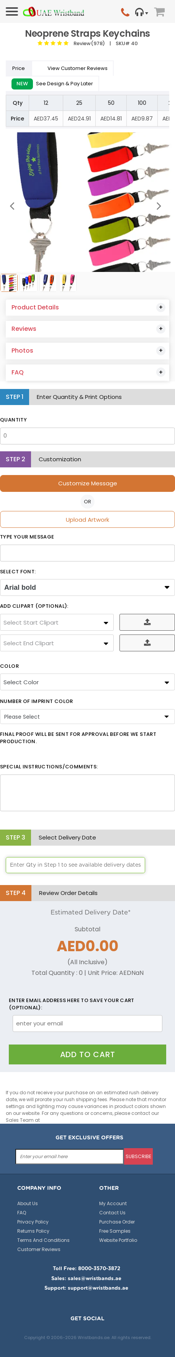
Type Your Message (27, 537)
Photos (22, 350)
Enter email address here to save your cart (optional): (71, 1004)
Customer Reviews (39, 1249)
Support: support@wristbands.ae (86, 1288)
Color (9, 666)
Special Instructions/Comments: (49, 766)
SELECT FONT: (18, 571)
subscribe (138, 1156)
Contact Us (112, 1212)
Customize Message (87, 483)
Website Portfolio (118, 1240)
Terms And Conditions (43, 1240)
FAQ (17, 372)
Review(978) (88, 43)
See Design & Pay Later (52, 83)
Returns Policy (33, 1231)
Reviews (23, 328)
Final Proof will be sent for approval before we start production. (78, 738)
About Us (27, 1203)
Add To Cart (87, 1054)
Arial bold (20, 587)
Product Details (35, 307)
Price (19, 68)
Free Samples (115, 1231)
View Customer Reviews (73, 68)
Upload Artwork (87, 520)
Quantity (13, 420)
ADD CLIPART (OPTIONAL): (34, 606)
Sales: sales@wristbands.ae (86, 1278)
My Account (113, 1203)
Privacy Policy (33, 1222)
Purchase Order (117, 1222)
